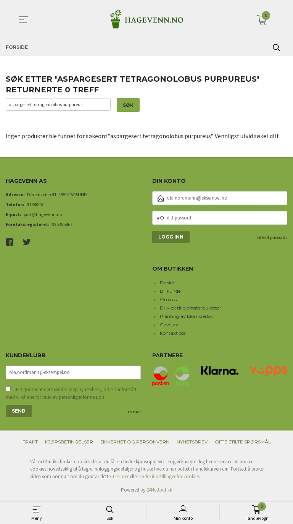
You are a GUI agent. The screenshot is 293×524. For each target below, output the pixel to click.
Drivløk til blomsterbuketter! (191, 308)
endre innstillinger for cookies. (170, 477)
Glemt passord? (272, 237)
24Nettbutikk (159, 491)
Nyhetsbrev (192, 443)
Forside (167, 283)
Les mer (133, 413)
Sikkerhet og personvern (134, 443)
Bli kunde (170, 291)
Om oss (168, 300)
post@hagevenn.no (43, 215)
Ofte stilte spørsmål (243, 443)
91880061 (36, 205)
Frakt (30, 443)
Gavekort (170, 325)
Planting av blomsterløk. (187, 316)
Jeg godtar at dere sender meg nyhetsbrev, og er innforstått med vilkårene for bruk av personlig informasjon (71, 394)
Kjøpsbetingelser (69, 443)
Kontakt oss (172, 333)
